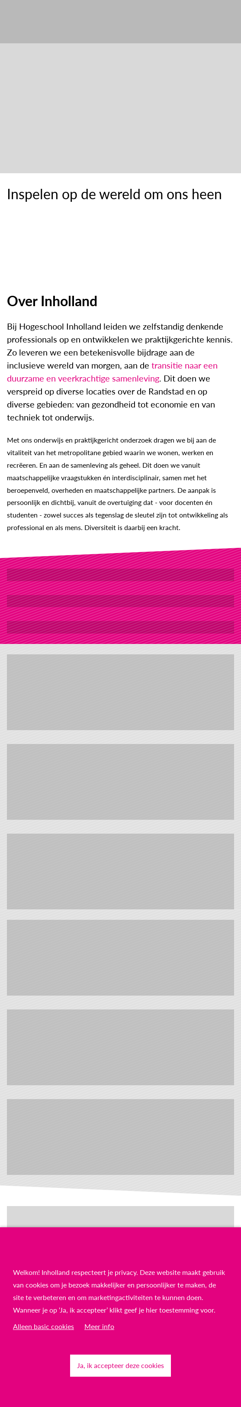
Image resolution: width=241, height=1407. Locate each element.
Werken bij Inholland (120, 574)
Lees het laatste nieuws (121, 627)
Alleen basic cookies (43, 1326)
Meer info (99, 1326)
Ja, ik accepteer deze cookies (120, 1365)
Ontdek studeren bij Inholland (120, 601)
